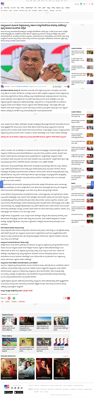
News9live (36, 392)
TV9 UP (41, 392)
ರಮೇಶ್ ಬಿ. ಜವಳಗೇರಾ (22, 87)
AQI (78, 4)
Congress (7, 301)
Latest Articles (76, 48)
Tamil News (80, 389)
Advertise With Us (44, 386)
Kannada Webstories (8, 356)
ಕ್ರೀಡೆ (30, 11)
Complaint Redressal (78, 386)
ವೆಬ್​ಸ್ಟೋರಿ (52, 11)
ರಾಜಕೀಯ (45, 11)
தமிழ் (53, 1)
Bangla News (58, 389)
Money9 (46, 392)
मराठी (39, 1)
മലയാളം (58, 1)
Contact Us (31, 386)
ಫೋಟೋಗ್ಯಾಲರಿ (29, 8)
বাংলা (46, 1)
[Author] (2, 86)
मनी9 (62, 1)
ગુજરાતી (42, 1)
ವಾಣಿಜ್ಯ (53, 8)
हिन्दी (31, 1)
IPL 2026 (13, 8)
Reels (73, 183)
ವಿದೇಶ (39, 8)
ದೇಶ (35, 8)
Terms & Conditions (67, 386)
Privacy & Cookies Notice (56, 386)
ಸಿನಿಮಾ (22, 8)
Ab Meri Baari (58, 11)
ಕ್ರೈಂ (63, 8)
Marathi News (43, 389)
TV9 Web (7, 86)
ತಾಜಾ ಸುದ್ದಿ (6, 8)
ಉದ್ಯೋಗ (67, 8)
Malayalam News (88, 389)
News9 (27, 1)
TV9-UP (65, 1)
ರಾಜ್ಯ (18, 8)
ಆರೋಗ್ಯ (40, 11)
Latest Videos (76, 112)
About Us (37, 386)
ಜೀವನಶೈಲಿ (34, 11)
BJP (2, 301)
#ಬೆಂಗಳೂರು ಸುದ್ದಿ (23, 11)
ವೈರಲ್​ (43, 8)
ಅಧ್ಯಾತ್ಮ (48, 8)
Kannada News (4, 22)
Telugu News (51, 389)
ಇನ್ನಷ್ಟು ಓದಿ (66, 356)
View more (89, 49)
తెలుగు (35, 1)
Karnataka (10, 22)
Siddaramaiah (22, 301)
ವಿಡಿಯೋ (5, 11)
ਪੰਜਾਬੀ (50, 1)
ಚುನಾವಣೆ (16, 11)
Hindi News (36, 389)
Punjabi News (73, 389)
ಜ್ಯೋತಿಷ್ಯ (58, 8)
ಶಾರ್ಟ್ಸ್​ (10, 11)
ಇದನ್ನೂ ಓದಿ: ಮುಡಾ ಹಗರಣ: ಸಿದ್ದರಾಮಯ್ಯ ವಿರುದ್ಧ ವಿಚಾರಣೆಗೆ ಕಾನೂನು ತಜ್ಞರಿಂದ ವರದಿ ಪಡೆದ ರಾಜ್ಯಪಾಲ (33, 137)
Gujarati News (65, 389)
